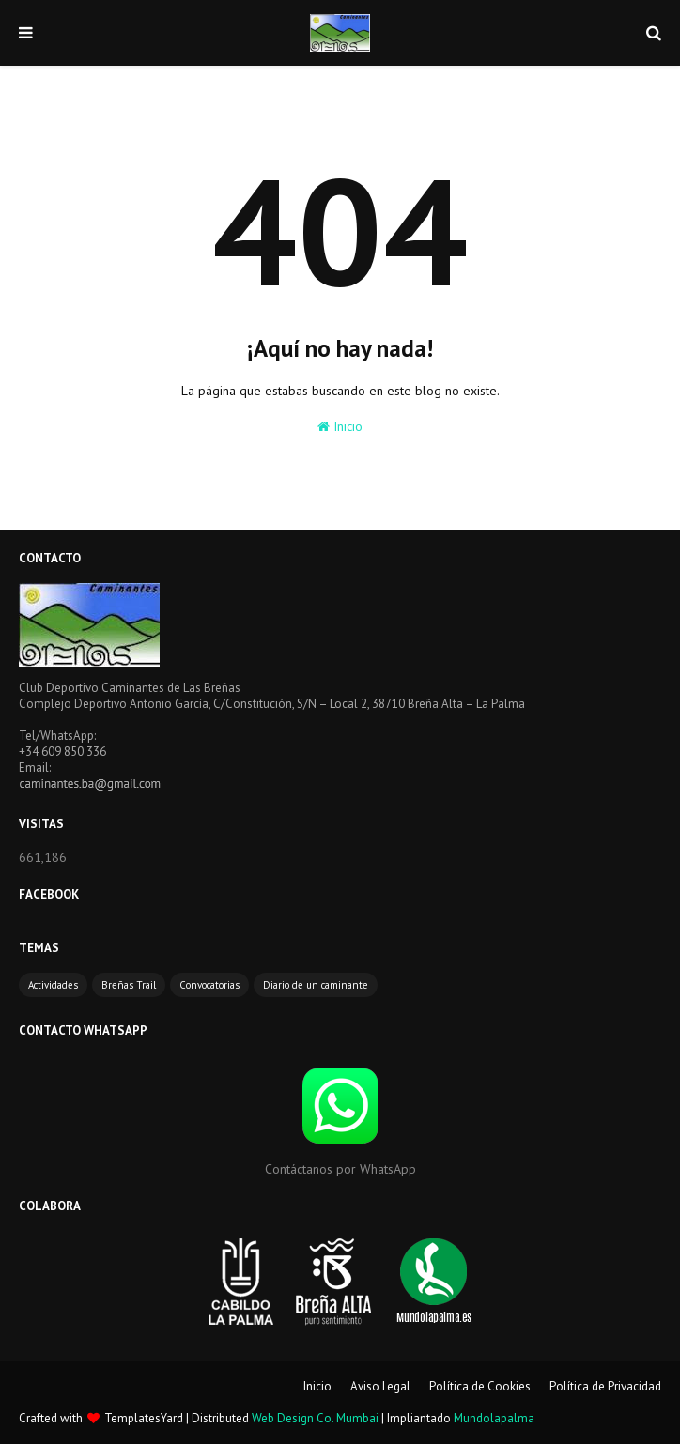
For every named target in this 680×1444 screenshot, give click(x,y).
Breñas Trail (128, 984)
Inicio (340, 426)
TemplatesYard (143, 1418)
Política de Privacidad (605, 1386)
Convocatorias (209, 984)
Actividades (53, 984)
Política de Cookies (480, 1386)
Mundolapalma (494, 1418)
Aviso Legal (380, 1386)
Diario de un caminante (315, 984)
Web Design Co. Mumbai (315, 1418)
